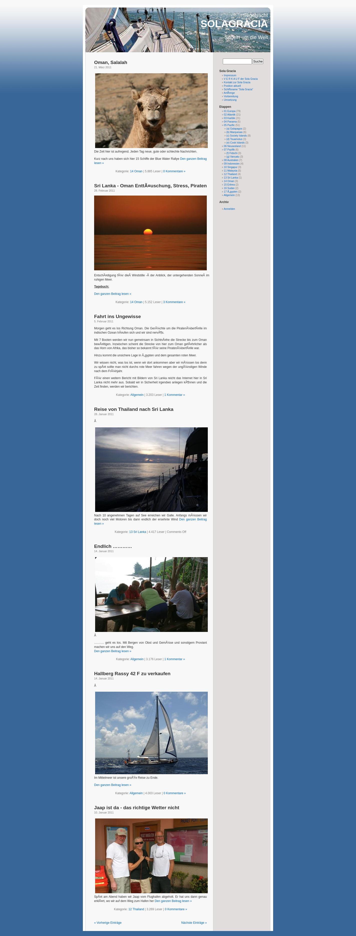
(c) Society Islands (236, 135)
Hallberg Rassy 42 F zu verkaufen (132, 673)
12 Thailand (136, 909)
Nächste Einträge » (194, 922)
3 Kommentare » (174, 302)
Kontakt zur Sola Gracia (237, 82)
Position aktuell (232, 86)
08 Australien (231, 160)
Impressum (230, 75)
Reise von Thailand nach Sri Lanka (133, 409)
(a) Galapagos (234, 128)
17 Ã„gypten (230, 191)
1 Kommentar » (174, 395)
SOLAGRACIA (234, 23)
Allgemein (137, 395)
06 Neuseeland (232, 146)
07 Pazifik (229, 149)
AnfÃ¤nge (229, 93)
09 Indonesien (232, 163)
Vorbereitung (231, 96)
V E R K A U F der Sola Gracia (241, 79)
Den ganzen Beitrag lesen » (112, 294)
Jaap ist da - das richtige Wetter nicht (136, 807)
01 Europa (229, 111)
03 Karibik (229, 118)
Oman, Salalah (110, 62)
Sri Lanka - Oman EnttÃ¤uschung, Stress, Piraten (150, 185)
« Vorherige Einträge (107, 922)
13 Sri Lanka (137, 532)
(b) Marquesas (234, 132)
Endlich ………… (113, 546)
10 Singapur (230, 167)
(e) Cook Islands (235, 142)
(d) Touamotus (234, 139)
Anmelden (229, 209)
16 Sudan (229, 188)
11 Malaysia (230, 170)
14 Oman (136, 171)
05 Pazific (229, 125)
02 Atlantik (229, 114)
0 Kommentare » (174, 171)
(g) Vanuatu (232, 156)
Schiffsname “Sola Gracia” (238, 89)
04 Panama (230, 121)
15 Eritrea (229, 184)
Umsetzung (230, 100)
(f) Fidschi (231, 153)
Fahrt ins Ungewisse (117, 316)
